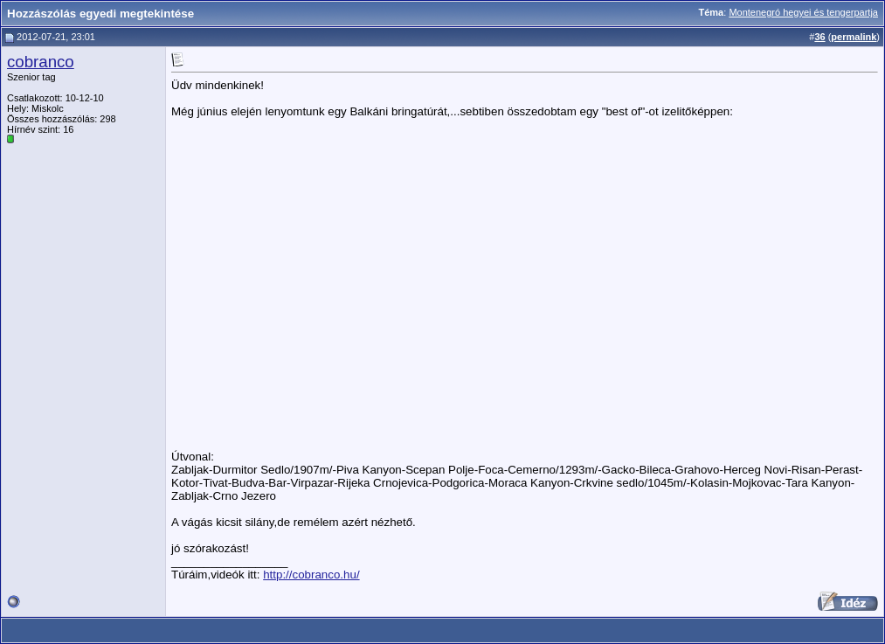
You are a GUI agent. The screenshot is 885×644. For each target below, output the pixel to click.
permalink (853, 36)
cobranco (40, 61)
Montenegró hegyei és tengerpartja (803, 12)
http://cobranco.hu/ (311, 574)
